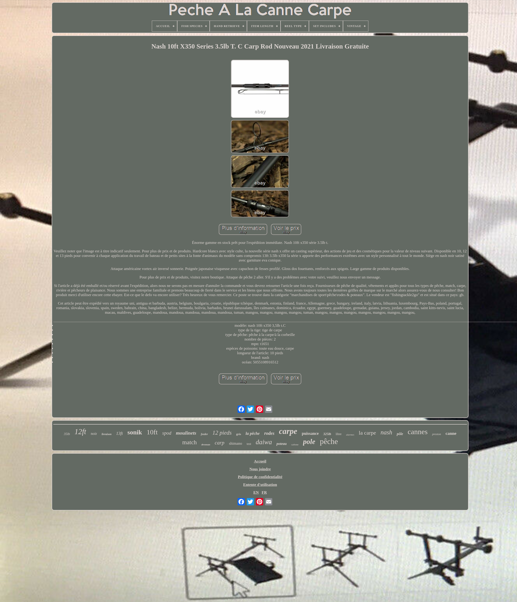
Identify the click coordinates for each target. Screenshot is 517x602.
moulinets (186, 433)
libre (339, 434)
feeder (204, 434)
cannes (418, 432)
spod (166, 433)
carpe (288, 431)
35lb (67, 434)
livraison (106, 434)
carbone (295, 444)
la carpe (367, 433)
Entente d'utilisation (260, 484)
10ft (152, 432)
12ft (80, 432)
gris (238, 434)
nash (386, 432)
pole (309, 442)
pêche (329, 441)
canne (450, 433)
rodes (269, 433)
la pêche (253, 433)
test (249, 444)
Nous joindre (260, 469)
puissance (310, 433)
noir (94, 433)
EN (256, 492)
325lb (327, 434)
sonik (134, 432)
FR (264, 492)
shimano (235, 443)
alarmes (350, 434)
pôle (400, 434)
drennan (205, 444)
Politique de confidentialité (260, 477)
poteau (281, 444)
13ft (119, 433)
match (189, 442)
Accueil (260, 461)
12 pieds (222, 433)
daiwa (264, 442)
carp (219, 443)
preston (436, 434)
